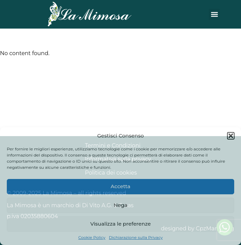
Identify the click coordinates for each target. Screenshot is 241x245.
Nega (121, 205)
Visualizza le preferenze (120, 223)
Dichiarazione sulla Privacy (136, 237)
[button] (230, 135)
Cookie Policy (92, 237)
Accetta (120, 186)
